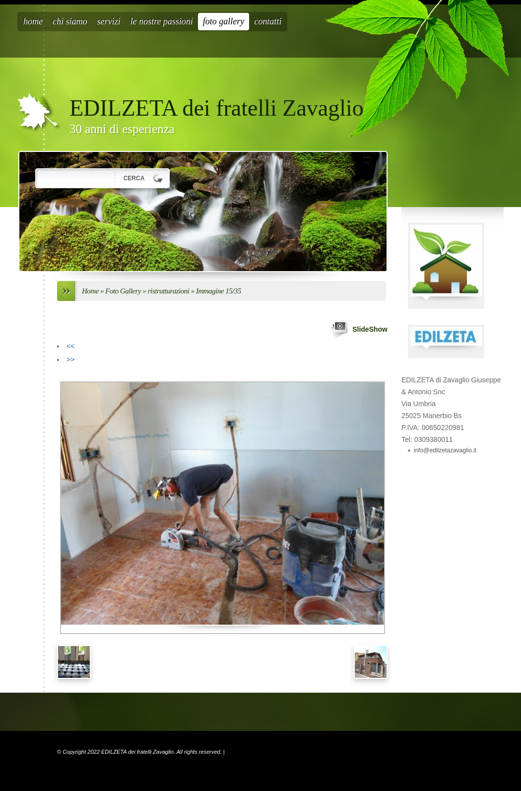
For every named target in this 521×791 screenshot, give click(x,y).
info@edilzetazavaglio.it (445, 450)
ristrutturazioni (169, 291)
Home (33, 21)
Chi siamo (70, 21)
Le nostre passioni (161, 21)
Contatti (267, 21)
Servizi (109, 21)
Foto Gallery (224, 21)
